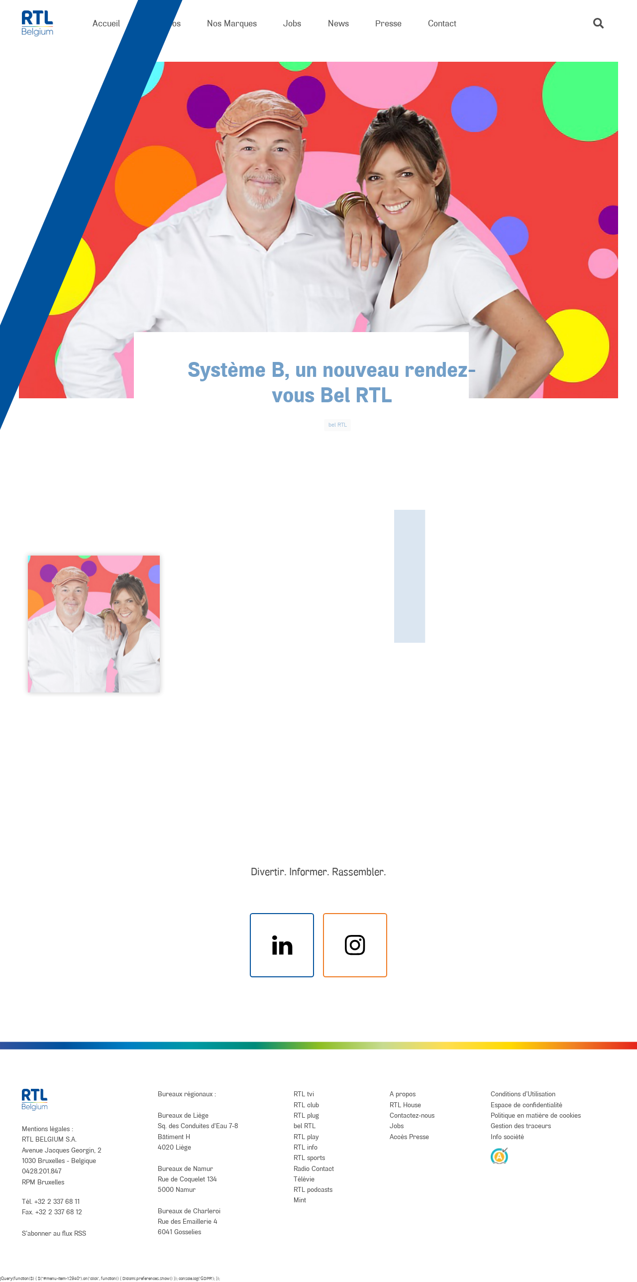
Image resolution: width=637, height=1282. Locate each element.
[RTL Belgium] (44, 23)
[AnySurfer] (500, 1156)
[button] (598, 23)
